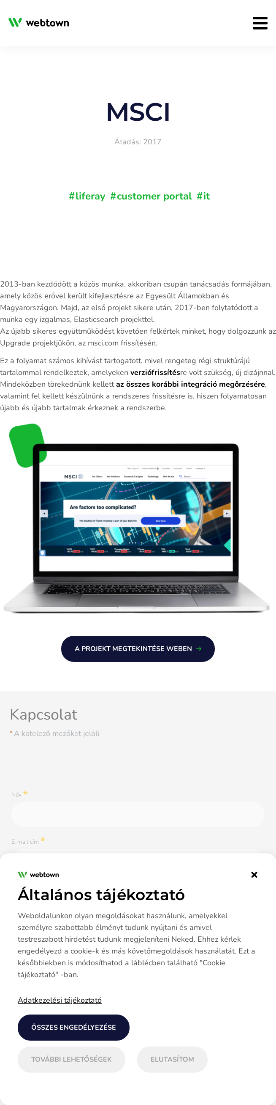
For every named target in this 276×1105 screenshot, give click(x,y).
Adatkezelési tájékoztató (60, 1000)
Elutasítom (172, 1059)
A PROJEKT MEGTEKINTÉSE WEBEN (133, 648)
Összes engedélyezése (73, 1027)
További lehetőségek (71, 1059)
